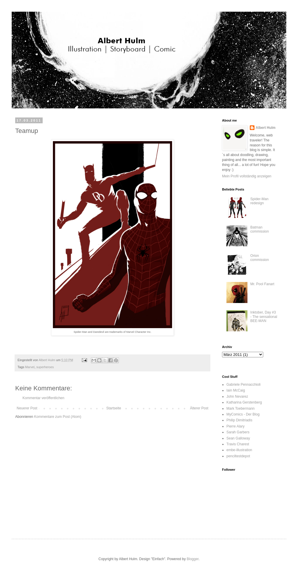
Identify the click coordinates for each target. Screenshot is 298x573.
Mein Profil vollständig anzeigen (246, 176)
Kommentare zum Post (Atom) (57, 417)
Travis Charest (237, 444)
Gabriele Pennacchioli (243, 384)
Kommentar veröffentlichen (43, 398)
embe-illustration (239, 450)
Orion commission (259, 258)
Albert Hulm (266, 128)
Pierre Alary (235, 426)
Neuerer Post (27, 408)
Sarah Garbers (238, 432)
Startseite (113, 408)
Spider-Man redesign (259, 201)
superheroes (45, 367)
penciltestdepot (238, 456)
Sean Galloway (238, 438)
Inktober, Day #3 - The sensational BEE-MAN (263, 316)
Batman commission (259, 229)
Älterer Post (199, 408)
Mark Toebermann (240, 408)
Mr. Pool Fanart (262, 284)
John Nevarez (237, 396)
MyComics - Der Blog (242, 414)
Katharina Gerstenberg (244, 402)
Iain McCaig (235, 390)
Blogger (193, 559)
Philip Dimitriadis (239, 420)
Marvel (29, 367)
